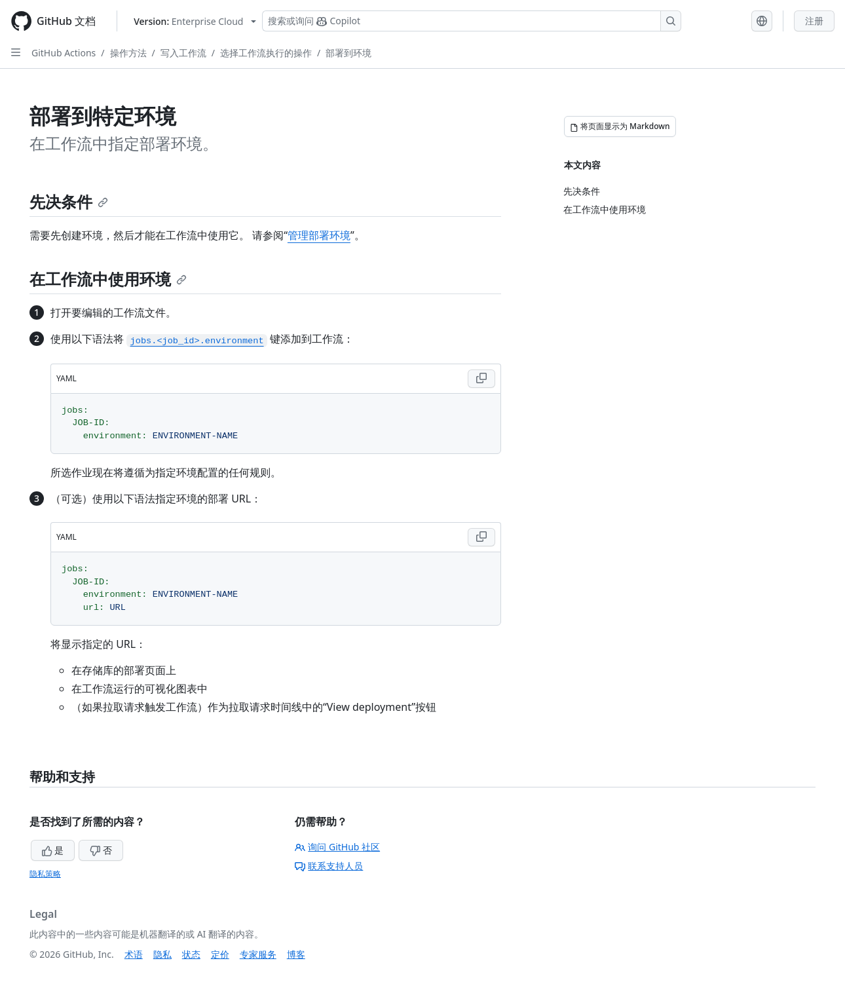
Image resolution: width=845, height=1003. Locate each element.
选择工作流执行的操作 (266, 53)
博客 (296, 954)
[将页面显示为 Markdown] (620, 126)
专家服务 (258, 954)
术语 (133, 954)
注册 (814, 20)
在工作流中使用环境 (108, 279)
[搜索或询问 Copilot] (471, 20)
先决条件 (68, 201)
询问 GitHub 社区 (337, 847)
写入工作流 (183, 53)
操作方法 (128, 53)
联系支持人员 (329, 866)
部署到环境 (348, 53)
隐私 (162, 954)
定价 (220, 954)
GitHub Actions (63, 53)
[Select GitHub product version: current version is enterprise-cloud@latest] (195, 21)
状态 (191, 954)
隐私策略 (45, 873)
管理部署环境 (319, 235)
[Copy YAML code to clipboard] (481, 378)
